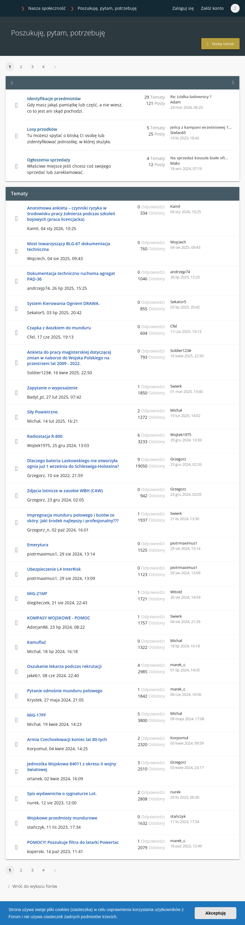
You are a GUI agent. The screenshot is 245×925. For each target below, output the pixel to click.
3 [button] (32, 66)
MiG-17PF (36, 715)
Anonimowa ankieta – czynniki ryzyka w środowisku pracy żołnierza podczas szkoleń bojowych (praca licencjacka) (71, 213)
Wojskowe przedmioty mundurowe (62, 818)
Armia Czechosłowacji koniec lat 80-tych (67, 739)
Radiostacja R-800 (45, 436)
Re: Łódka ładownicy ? (191, 96)
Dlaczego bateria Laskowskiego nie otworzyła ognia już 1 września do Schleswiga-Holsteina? (73, 463)
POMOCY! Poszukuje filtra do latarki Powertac (73, 842)
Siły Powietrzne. (43, 412)
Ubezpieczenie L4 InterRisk (54, 569)
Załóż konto (212, 8)
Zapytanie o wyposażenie (52, 388)
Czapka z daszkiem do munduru (59, 328)
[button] (120, 917)
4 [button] (43, 66)
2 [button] (21, 66)
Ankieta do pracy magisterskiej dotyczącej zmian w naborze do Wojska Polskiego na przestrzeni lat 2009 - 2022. (69, 357)
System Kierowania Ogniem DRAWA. (63, 303)
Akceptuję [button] (215, 913)
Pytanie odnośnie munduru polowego (64, 690)
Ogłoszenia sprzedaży (48, 160)
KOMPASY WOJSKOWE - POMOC (58, 618)
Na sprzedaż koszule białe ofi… (199, 158)
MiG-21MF (37, 593)
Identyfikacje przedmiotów (54, 98)
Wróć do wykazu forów (32, 886)
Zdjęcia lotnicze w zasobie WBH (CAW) (65, 490)
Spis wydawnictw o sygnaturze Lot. (62, 793)
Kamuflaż (36, 642)
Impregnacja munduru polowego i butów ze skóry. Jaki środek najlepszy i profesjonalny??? (73, 517)
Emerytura (37, 545)
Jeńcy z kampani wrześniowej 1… (201, 127)
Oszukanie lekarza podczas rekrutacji (64, 666)
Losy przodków (42, 129)
